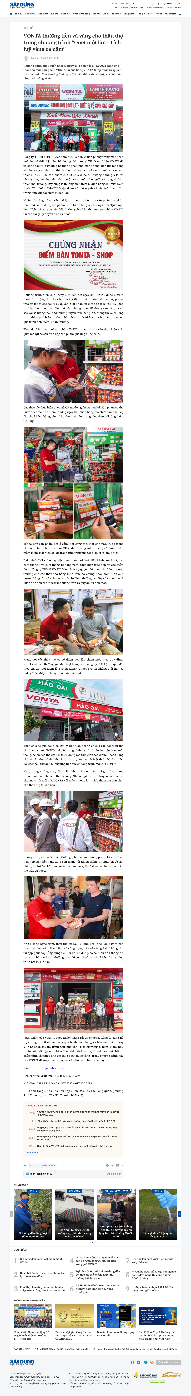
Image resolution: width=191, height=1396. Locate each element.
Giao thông (42, 13)
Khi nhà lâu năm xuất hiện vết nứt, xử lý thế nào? (153, 1260)
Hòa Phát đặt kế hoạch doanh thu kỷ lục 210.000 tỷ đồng (42, 1274)
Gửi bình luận (114, 1174)
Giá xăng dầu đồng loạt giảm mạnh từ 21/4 (33, 1235)
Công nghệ (129, 13)
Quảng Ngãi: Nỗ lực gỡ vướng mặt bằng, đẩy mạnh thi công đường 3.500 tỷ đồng (154, 1275)
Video (159, 13)
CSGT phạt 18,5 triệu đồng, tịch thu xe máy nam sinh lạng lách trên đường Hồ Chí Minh (116, 1231)
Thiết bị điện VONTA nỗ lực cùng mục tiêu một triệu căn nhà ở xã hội (74, 1146)
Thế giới (141, 13)
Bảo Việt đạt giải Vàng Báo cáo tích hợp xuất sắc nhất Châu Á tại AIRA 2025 (73, 1335)
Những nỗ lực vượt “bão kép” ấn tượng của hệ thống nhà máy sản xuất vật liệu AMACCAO (78, 1113)
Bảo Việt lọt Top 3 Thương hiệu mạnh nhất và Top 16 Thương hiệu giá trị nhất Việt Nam (157, 1335)
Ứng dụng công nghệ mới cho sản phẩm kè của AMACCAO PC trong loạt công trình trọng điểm (77, 1129)
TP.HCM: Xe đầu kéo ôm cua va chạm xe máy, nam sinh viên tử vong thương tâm (98, 1289)
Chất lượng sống (81, 13)
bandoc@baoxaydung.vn (87, 1380)
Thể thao (116, 13)
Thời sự (18, 13)
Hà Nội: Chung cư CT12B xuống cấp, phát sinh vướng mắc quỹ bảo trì (75, 1233)
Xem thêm (32, 1152)
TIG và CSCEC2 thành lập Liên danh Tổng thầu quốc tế (61, 1349)
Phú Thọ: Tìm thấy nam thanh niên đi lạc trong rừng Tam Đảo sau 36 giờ (42, 1288)
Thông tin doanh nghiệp (29, 1300)
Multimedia (170, 13)
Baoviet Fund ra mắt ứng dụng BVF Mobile (115, 1333)
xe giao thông (121, 8)
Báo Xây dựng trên (42, 1165)
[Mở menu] (180, 13)
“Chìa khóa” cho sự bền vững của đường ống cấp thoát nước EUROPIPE (76, 1121)
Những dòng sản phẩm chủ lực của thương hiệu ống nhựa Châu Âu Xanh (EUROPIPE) (77, 1138)
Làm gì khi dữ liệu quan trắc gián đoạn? (158, 1235)
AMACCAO (51, 1105)
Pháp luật (65, 13)
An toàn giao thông (154, 8)
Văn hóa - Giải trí (101, 13)
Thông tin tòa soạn (168, 1362)
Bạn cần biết (22, 1349)
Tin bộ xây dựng (173, 8)
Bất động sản (137, 8)
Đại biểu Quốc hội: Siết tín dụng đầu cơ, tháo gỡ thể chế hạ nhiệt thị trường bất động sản (98, 1275)
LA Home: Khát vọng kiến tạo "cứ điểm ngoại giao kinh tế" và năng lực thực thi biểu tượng (137, 1349)
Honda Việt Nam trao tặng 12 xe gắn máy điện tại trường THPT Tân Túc (31, 1335)
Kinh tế (54, 13)
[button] (92, 1242)
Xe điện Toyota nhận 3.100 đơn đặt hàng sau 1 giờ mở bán (153, 1288)
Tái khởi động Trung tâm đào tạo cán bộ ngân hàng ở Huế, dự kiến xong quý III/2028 (97, 1261)
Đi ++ (150, 13)
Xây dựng (30, 13)
